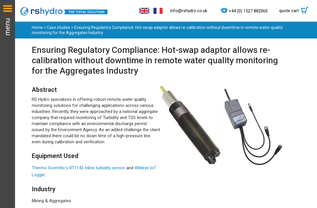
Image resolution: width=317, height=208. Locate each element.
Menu (7, 104)
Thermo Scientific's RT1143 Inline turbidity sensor (78, 167)
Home (37, 27)
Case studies (58, 27)
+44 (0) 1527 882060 (248, 11)
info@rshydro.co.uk (188, 10)
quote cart (295, 10)
